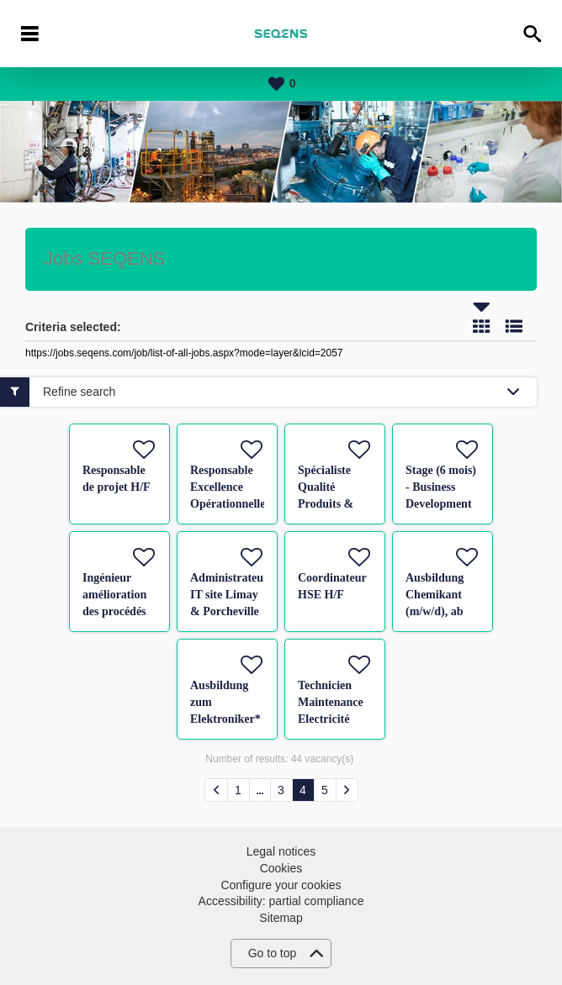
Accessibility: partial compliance (281, 901)
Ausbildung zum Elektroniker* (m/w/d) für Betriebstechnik (229, 719)
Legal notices (281, 851)
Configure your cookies (280, 885)
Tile (481, 326)
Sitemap (280, 917)
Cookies (281, 868)
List (514, 326)
